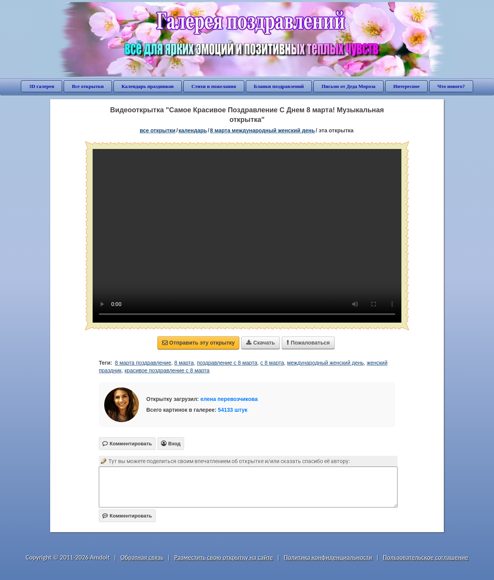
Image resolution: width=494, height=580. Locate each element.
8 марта (184, 363)
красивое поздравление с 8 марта (167, 370)
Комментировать (127, 516)
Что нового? (451, 86)
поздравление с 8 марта (227, 363)
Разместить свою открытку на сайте (223, 557)
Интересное (406, 86)
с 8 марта (272, 363)
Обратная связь (142, 557)
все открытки (158, 130)
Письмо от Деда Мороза (348, 86)
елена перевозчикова (229, 399)
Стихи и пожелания (213, 86)
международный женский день (325, 363)
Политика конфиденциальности (328, 557)
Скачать (260, 343)
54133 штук (233, 410)
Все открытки (88, 86)
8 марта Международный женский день (262, 130)
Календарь (193, 130)
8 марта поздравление (143, 363)
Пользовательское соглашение (425, 557)
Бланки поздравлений (279, 86)
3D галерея (41, 86)
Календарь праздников (148, 86)
